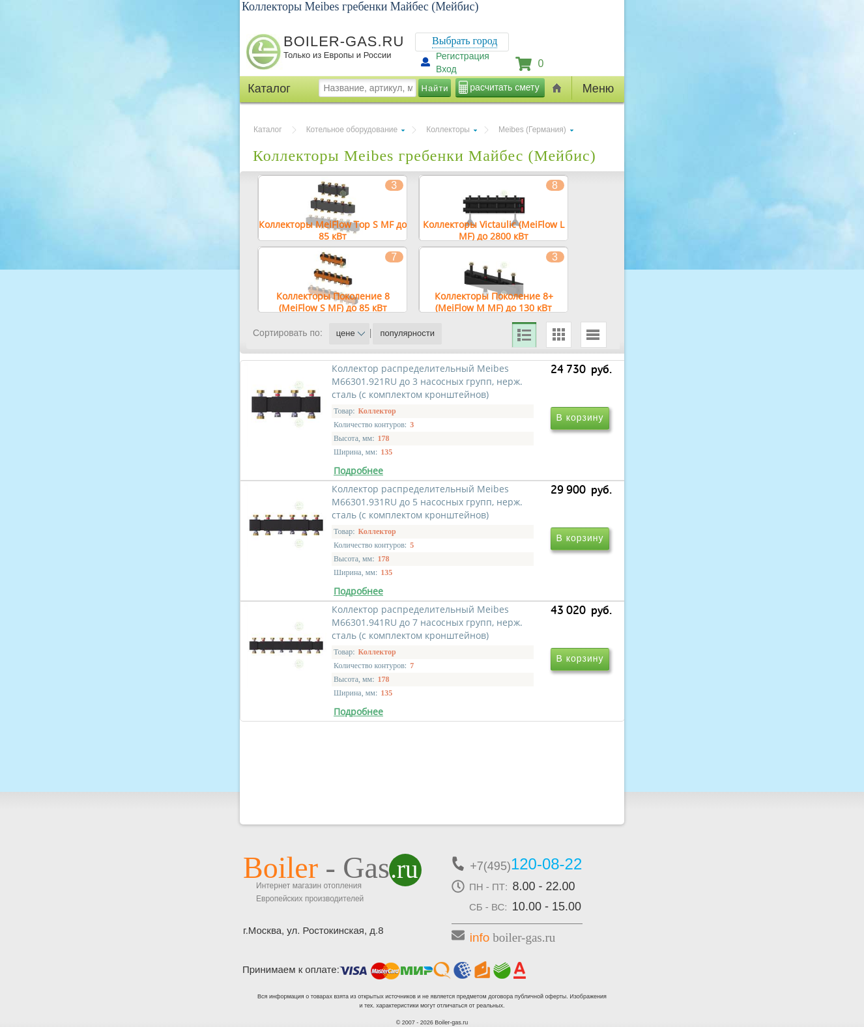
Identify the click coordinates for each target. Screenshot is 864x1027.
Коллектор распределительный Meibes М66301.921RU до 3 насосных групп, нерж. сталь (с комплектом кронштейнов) (341, 521)
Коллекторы (448, 129)
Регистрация (462, 56)
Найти (435, 88)
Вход (446, 69)
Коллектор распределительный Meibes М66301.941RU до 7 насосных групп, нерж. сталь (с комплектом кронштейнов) (341, 709)
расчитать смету (504, 87)
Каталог (267, 129)
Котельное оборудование (352, 129)
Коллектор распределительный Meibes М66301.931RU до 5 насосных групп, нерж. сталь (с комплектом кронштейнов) (518, 521)
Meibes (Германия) (532, 129)
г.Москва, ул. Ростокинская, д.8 (313, 930)
